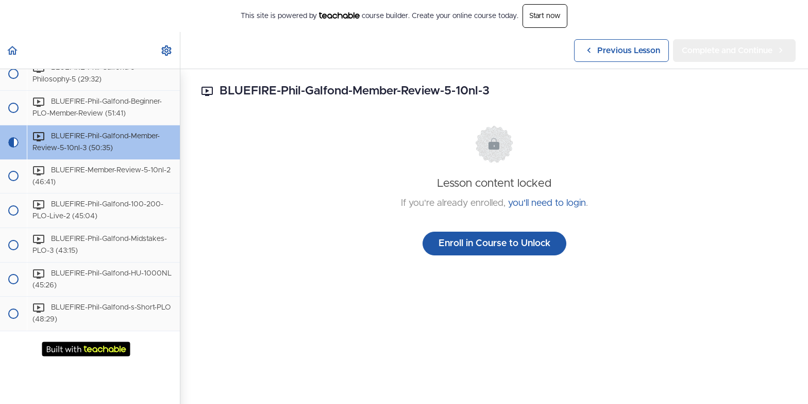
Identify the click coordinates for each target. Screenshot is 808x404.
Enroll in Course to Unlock (494, 243)
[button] (13, 50)
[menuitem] (167, 50)
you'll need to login (547, 203)
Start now (545, 16)
